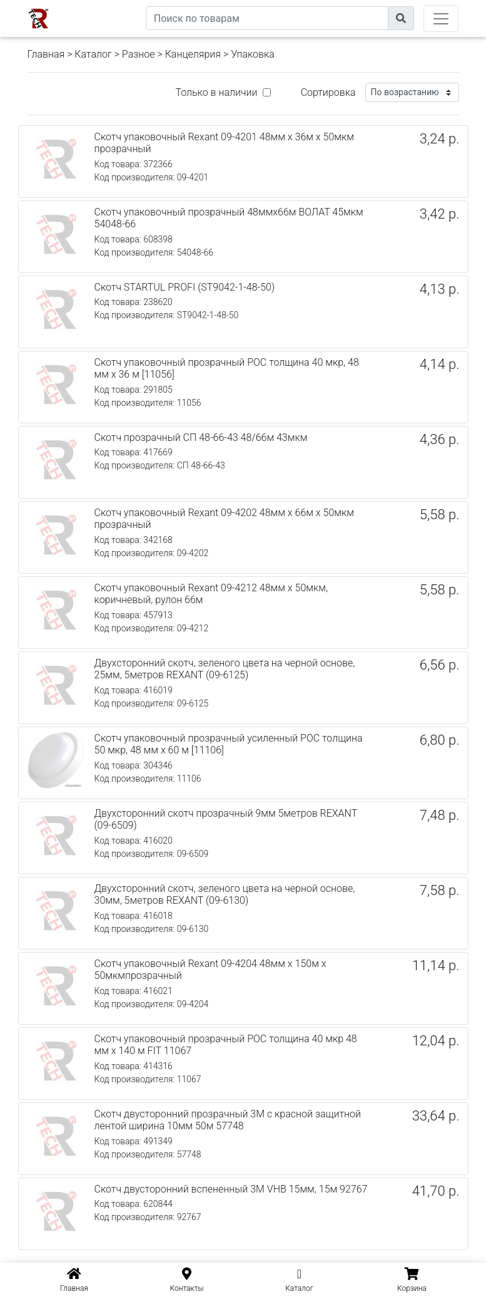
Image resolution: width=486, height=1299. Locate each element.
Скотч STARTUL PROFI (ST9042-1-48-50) (184, 287)
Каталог (92, 54)
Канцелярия (193, 54)
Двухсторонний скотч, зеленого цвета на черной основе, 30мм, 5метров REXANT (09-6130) (224, 894)
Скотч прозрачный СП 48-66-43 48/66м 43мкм (201, 437)
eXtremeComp (116, 4)
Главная (46, 54)
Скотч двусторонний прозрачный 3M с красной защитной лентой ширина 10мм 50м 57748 (227, 1120)
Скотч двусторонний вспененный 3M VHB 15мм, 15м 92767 (231, 1189)
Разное (138, 54)
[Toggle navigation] (440, 18)
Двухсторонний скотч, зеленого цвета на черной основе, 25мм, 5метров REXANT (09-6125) (224, 669)
